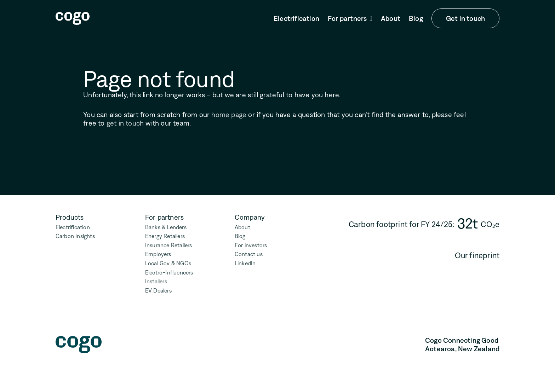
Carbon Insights (75, 236)
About (390, 18)
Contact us (249, 254)
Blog (416, 18)
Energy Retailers (165, 236)
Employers (158, 254)
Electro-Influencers (169, 273)
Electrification (296, 18)
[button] (350, 18)
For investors (251, 245)
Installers (156, 281)
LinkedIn (245, 263)
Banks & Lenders (166, 227)
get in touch (125, 123)
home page (228, 114)
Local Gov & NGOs (168, 263)
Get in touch (465, 18)
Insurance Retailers (168, 245)
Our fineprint (477, 255)
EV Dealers (158, 291)
